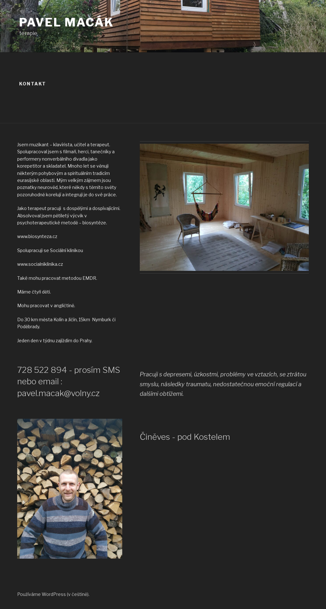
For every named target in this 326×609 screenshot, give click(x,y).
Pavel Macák (66, 22)
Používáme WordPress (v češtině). (53, 594)
